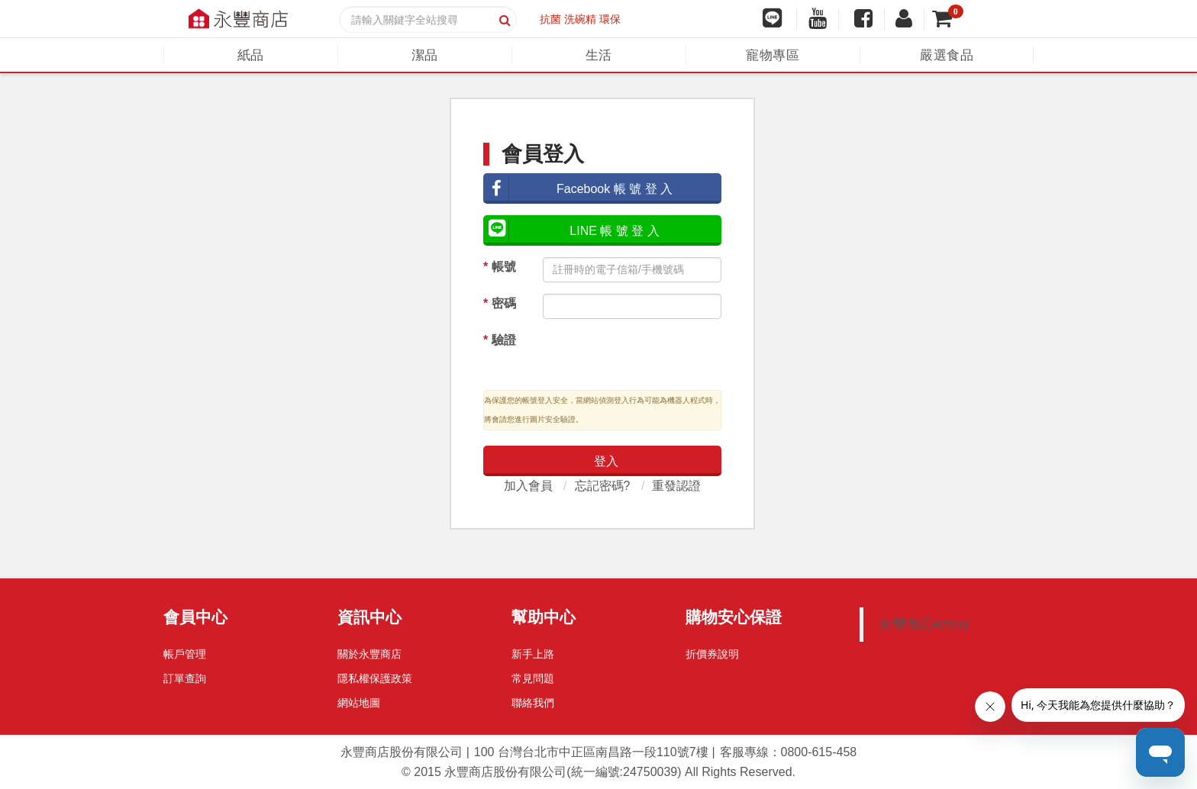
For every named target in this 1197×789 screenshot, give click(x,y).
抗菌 (550, 19)
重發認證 (676, 485)
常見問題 (532, 678)
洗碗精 (580, 19)
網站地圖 (358, 703)
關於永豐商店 (369, 654)
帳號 (499, 266)
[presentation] (635, 354)
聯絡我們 (532, 703)
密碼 (499, 303)
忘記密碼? (603, 485)
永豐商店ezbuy (924, 624)
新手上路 (532, 654)
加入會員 (528, 485)
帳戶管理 (184, 654)
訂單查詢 (184, 678)
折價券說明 (712, 654)
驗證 (499, 339)
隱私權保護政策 (374, 678)
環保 (610, 19)
